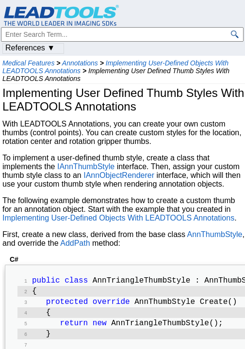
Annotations (80, 63)
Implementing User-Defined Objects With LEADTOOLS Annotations (118, 218)
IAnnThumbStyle (85, 166)
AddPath (75, 243)
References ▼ (30, 48)
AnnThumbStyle (215, 234)
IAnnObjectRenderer (118, 175)
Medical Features (28, 63)
